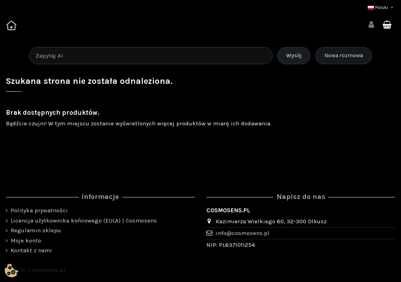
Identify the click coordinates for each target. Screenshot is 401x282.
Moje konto (26, 240)
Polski (381, 7)
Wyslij (294, 55)
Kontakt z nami (31, 250)
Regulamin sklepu (36, 230)
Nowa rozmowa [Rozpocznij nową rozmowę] (343, 55)
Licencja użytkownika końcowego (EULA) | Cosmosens (84, 220)
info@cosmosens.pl (242, 233)
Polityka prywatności (39, 210)
